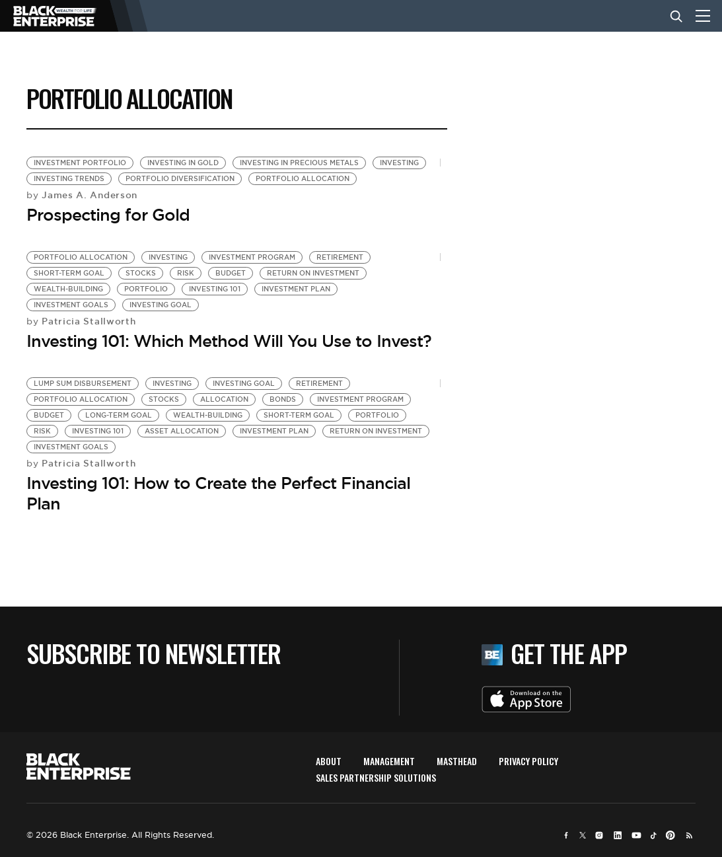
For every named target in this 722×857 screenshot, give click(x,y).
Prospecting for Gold (108, 214)
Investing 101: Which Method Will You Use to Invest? (228, 341)
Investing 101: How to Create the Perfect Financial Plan (218, 493)
